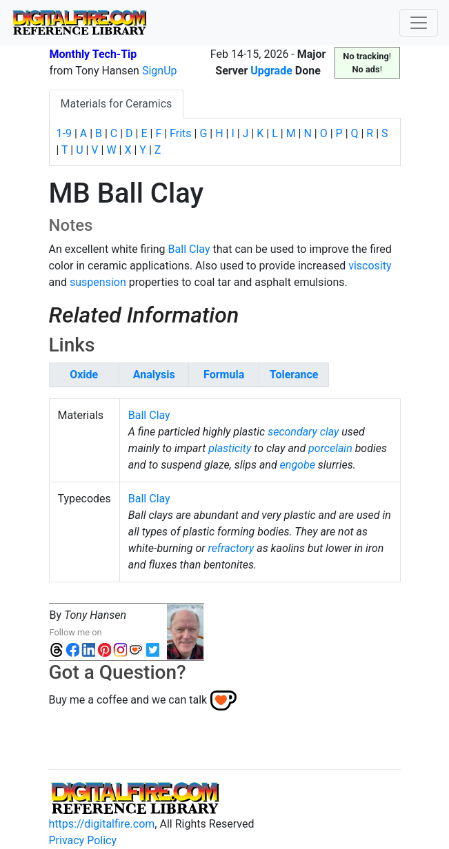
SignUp (159, 70)
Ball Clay (189, 249)
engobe (297, 464)
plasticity (229, 448)
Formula (223, 374)
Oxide (84, 374)
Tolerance (294, 374)
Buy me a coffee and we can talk (128, 699)
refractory (231, 548)
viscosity (369, 265)
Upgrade (271, 70)
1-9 (64, 133)
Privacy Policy (83, 840)
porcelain (330, 448)
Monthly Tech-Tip (93, 54)
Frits (180, 133)
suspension (98, 282)
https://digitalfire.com (102, 823)
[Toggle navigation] (418, 23)
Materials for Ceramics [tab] (116, 103)
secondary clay (303, 431)
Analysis (154, 374)
